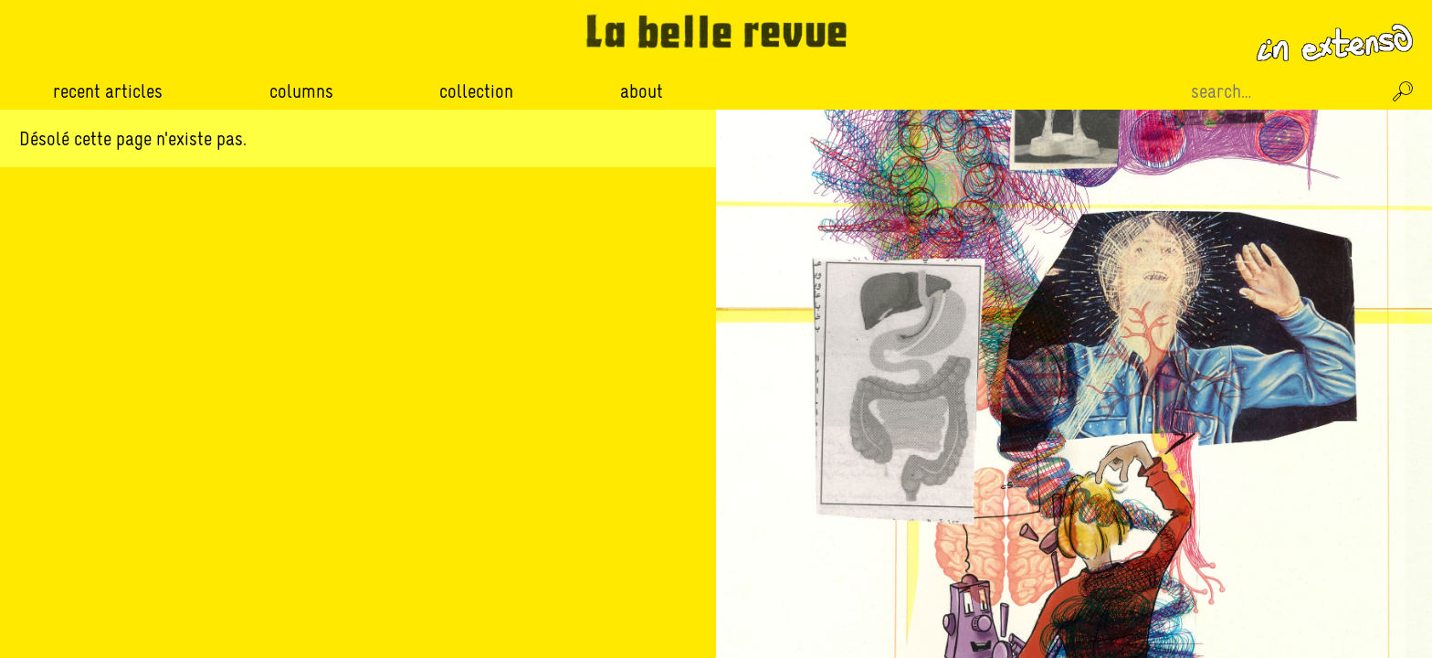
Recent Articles (108, 91)
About (641, 91)
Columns (301, 91)
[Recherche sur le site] (1284, 91)
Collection (476, 91)
